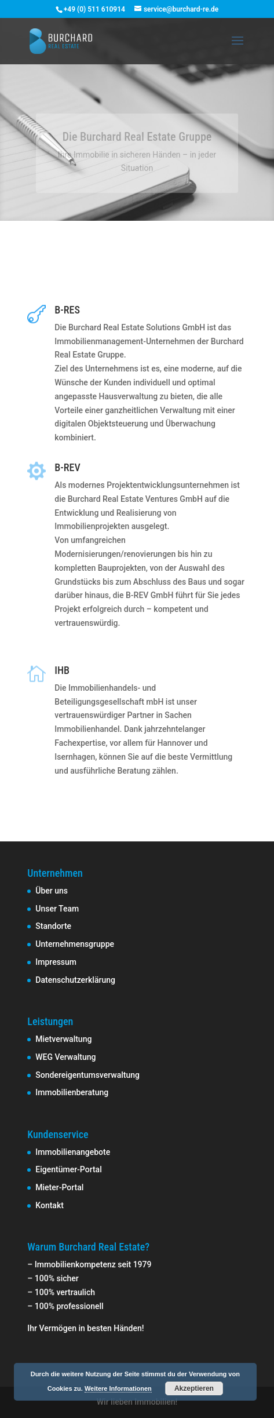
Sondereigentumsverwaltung (87, 1075)
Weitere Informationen (118, 1388)
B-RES (67, 310)
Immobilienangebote (72, 1152)
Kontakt (49, 1205)
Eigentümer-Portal (68, 1169)
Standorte (53, 926)
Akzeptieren (194, 1388)
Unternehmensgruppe (74, 944)
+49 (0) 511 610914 (94, 9)
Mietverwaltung (63, 1039)
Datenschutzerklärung (75, 980)
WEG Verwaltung (65, 1057)
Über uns (51, 890)
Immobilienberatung (71, 1092)
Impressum (55, 962)
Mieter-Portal (59, 1187)
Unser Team (57, 908)
